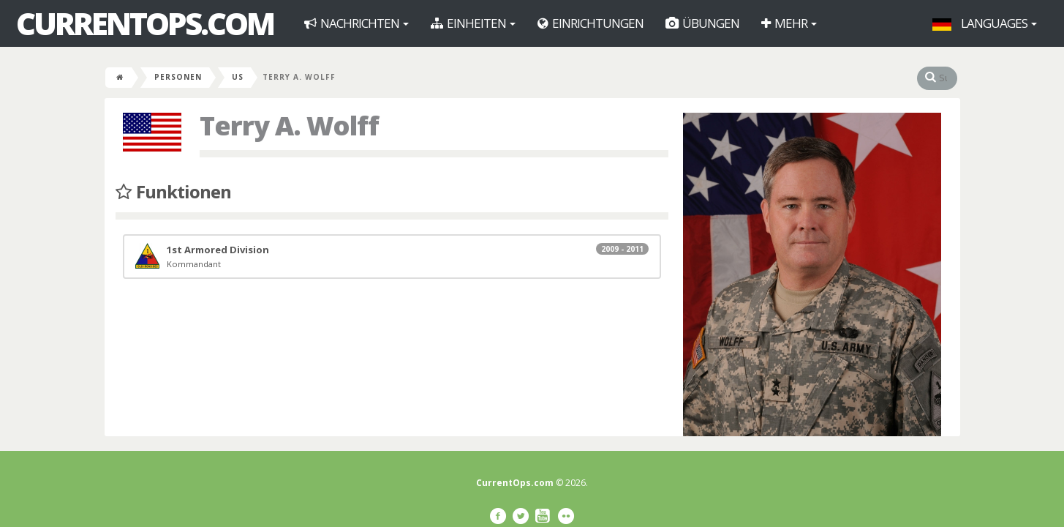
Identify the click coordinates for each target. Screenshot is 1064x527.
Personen (178, 77)
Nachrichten (356, 23)
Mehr (789, 23)
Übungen (702, 23)
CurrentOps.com (144, 23)
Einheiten (473, 23)
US (238, 77)
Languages (984, 23)
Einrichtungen (590, 23)
